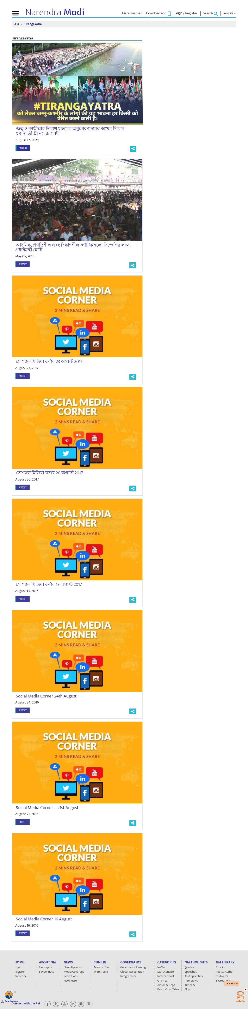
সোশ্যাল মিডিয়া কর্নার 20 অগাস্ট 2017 (45, 473)
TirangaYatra (33, 24)
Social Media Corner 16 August (40, 919)
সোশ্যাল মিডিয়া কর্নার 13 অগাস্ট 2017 (45, 584)
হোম (17, 24)
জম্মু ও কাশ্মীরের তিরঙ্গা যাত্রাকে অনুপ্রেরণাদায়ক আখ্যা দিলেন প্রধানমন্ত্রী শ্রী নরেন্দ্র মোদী (70, 131)
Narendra (54, 12)
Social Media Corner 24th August (42, 696)
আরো (23, 147)
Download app (11, 1001)
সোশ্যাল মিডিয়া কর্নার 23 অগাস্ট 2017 (45, 361)
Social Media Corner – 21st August (43, 807)
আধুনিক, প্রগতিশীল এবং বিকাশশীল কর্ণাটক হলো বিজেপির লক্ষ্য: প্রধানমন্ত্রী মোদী (69, 248)
